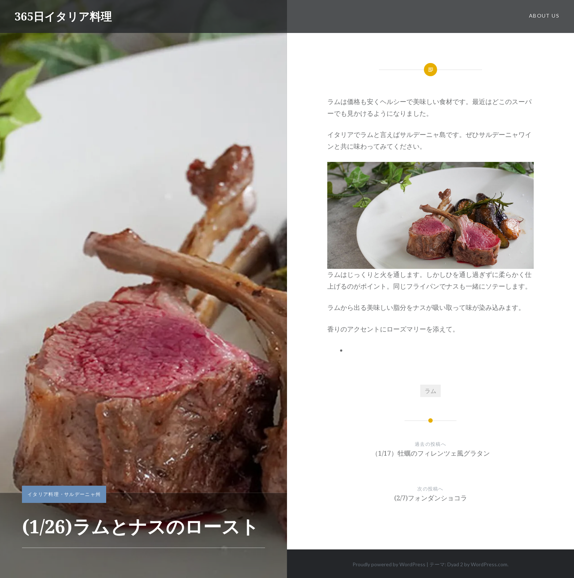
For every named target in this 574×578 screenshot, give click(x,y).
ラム (430, 390)
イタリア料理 (43, 494)
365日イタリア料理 (63, 16)
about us (544, 15)
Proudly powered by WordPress (389, 564)
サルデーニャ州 (82, 494)
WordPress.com (489, 564)
